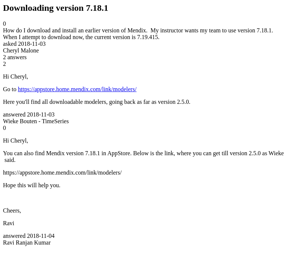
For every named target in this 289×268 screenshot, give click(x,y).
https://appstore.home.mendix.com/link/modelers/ (77, 89)
